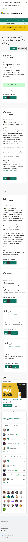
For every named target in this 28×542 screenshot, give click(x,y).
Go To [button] (23, 20)
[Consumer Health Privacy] (14, 537)
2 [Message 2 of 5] (7, 297)
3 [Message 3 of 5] (8, 329)
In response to (13, 314)
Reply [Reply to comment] (13, 178)
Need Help (9, 90)
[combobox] (16, 23)
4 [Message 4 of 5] (9, 363)
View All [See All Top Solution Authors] (5, 451)
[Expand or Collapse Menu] (2, 16)
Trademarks (3, 532)
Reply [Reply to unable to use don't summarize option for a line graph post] (13, 97)
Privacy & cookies (4, 528)
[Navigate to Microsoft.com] (5, 13)
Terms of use (3, 530)
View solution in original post (10, 170)
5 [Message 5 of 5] (7, 174)
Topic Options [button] (21, 48)
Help (18, 20)
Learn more (4, 8)
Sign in (13, 20)
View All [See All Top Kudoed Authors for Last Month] (5, 482)
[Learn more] (7, 405)
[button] (13, 48)
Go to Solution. (16, 84)
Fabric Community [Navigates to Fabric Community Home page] (16, 13)
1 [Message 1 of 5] (7, 94)
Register (7, 20)
